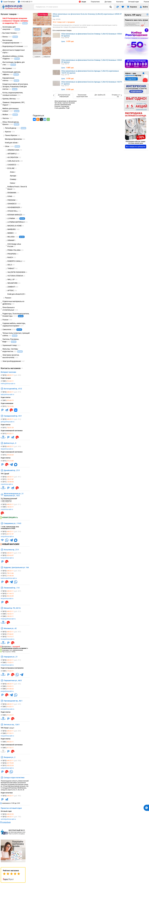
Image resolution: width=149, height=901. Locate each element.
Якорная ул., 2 (9, 757)
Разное (146, 2)
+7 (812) (11, 375)
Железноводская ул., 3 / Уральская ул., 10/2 (14, 494)
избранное (46, 56)
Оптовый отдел (133, 2)
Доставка (108, 2)
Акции (82, 2)
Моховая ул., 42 (10, 628)
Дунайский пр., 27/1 (12, 470)
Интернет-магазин (8, 372)
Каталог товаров (10, 14)
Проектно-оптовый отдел (11, 808)
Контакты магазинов (12, 368)
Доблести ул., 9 (10, 443)
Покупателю (95, 2)
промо (22, 218)
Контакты (119, 2)
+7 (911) (7, 406)
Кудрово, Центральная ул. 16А (16, 567)
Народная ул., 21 (11, 657)
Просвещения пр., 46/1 (13, 701)
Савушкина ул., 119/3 (12, 523)
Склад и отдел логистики (14, 778)
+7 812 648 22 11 (25, 2)
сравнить (37, 56)
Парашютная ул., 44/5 (13, 680)
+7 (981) (7, 381)
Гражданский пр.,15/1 (13, 416)
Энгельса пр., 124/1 (12, 725)
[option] (64, 95)
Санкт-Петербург (8, 2)
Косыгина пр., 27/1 (11, 550)
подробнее (6, 822)
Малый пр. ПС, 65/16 (12, 608)
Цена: (63, 41)
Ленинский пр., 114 (11, 588)
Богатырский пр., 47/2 (13, 389)
